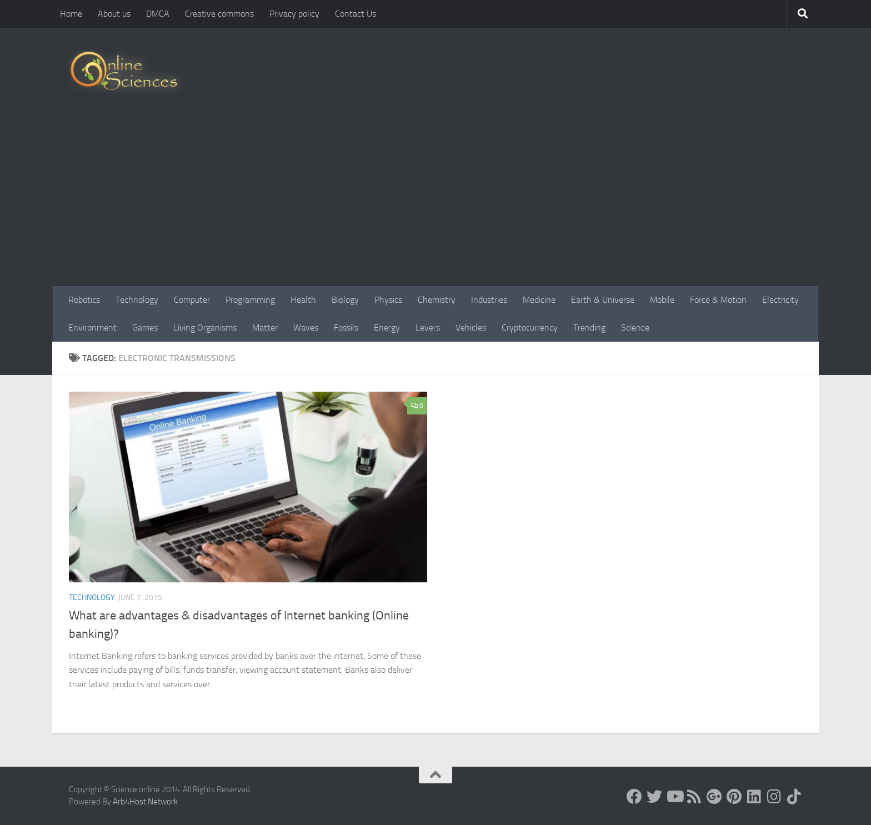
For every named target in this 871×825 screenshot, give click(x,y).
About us (114, 13)
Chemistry (436, 299)
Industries (489, 299)
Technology (137, 299)
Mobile (662, 299)
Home (71, 13)
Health (303, 299)
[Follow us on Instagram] (774, 796)
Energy (387, 327)
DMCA (157, 13)
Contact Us (355, 13)
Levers (428, 327)
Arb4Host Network (145, 802)
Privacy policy (294, 13)
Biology (345, 299)
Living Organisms (205, 327)
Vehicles (470, 327)
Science (635, 327)
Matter (265, 327)
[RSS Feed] (694, 796)
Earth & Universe (602, 299)
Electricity (780, 299)
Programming (250, 299)
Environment (92, 327)
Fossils (346, 327)
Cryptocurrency (530, 327)
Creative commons (219, 13)
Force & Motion (718, 299)
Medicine (539, 299)
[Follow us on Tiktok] (794, 796)
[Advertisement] (435, 203)
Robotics (84, 299)
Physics (388, 299)
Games (145, 327)
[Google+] (714, 796)
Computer (192, 299)
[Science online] (634, 796)
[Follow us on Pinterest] (734, 796)
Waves (305, 327)
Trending (589, 327)
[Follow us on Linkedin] (754, 796)
